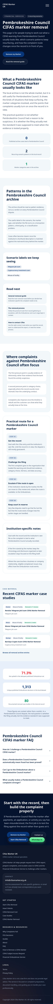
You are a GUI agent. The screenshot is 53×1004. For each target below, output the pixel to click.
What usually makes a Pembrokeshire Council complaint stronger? (26, 781)
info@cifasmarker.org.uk (15, 880)
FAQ (4, 946)
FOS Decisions (8, 935)
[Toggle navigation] (47, 5)
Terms (5, 969)
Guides (5, 939)
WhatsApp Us (37, 840)
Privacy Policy (8, 973)
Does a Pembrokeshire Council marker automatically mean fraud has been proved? (26, 761)
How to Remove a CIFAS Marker (14, 950)
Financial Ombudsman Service (14, 957)
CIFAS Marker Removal (11, 919)
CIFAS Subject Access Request (14, 953)
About (5, 942)
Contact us (39, 835)
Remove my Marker (13, 54)
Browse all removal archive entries (16, 653)
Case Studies (7, 916)
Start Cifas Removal (10, 905)
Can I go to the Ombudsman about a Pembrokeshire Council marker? (26, 771)
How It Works (8, 908)
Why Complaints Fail (10, 931)
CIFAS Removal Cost (10, 912)
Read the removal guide (15, 62)
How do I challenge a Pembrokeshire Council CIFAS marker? (26, 750)
